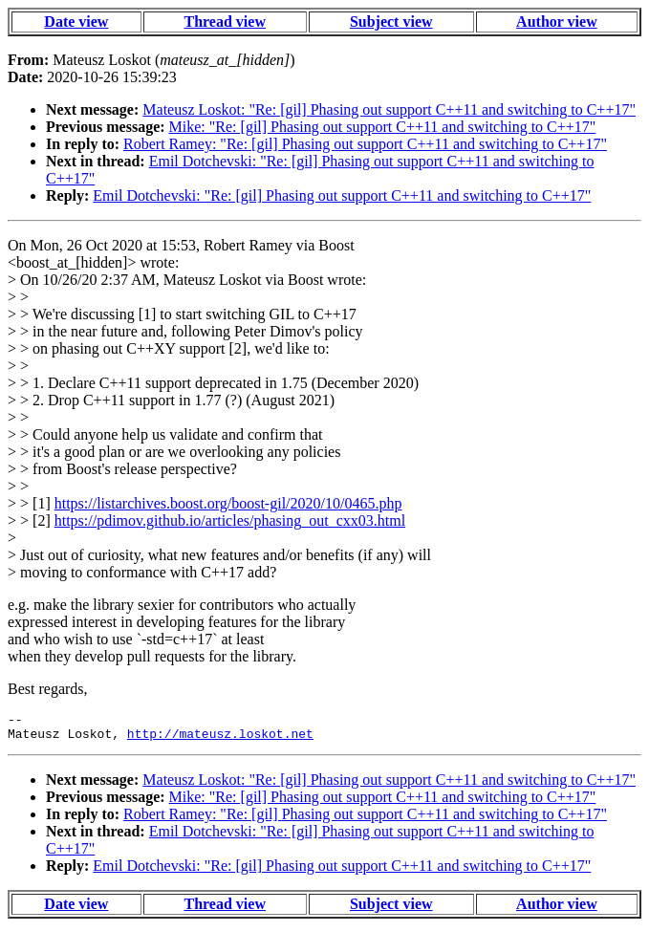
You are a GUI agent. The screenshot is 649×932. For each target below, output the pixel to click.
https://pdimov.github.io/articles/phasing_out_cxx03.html (229, 520)
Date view (76, 21)
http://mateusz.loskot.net (220, 739)
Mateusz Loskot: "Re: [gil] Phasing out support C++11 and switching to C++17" (389, 109)
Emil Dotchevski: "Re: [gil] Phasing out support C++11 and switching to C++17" (342, 195)
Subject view (391, 21)
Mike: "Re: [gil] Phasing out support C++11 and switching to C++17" (382, 127)
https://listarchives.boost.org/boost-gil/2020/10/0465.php (228, 503)
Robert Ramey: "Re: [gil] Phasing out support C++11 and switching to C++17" (365, 144)
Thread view (224, 21)
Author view (556, 21)
